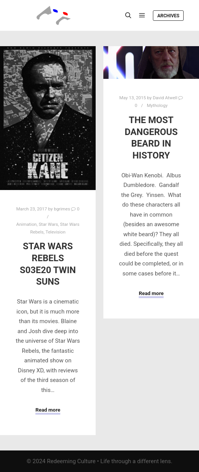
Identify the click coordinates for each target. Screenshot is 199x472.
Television (55, 232)
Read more (47, 410)
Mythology (157, 105)
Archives (168, 15)
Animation (26, 224)
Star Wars (48, 224)
